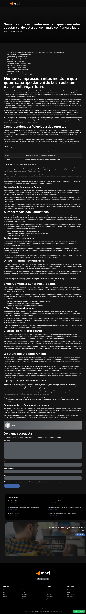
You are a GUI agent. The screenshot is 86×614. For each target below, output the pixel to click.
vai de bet (30, 106)
